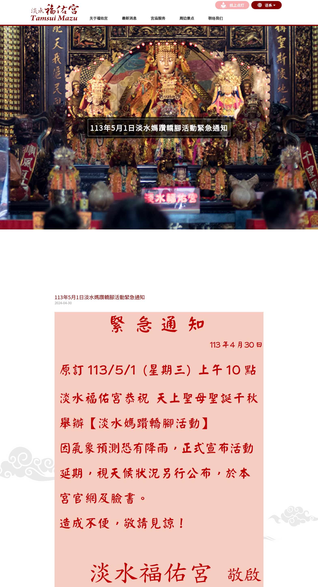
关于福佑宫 (98, 18)
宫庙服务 (158, 18)
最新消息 (129, 18)
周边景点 (186, 18)
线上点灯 (232, 5)
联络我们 (215, 18)
